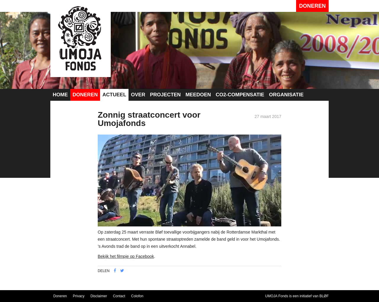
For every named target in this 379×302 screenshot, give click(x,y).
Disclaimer (98, 296)
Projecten (165, 95)
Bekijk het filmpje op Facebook (126, 256)
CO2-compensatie (240, 95)
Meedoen (198, 95)
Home (60, 95)
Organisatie (286, 95)
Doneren (312, 6)
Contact (119, 296)
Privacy (78, 296)
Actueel (114, 95)
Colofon (137, 296)
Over (138, 95)
